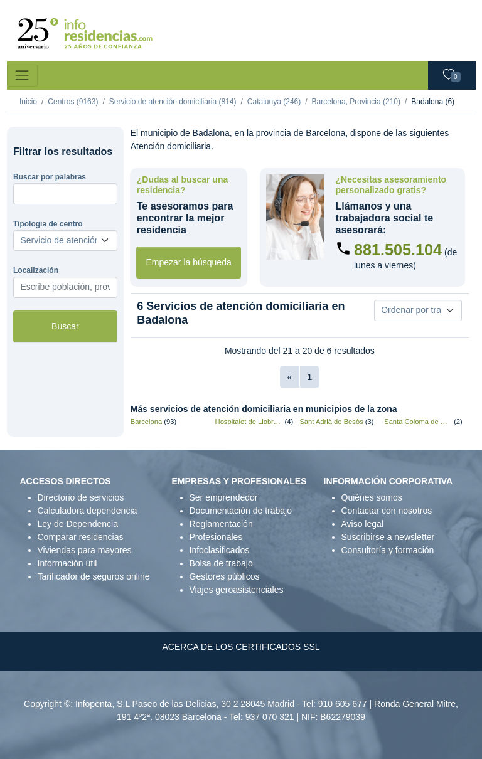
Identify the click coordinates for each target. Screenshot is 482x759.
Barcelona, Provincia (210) (356, 101)
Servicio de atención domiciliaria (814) (173, 101)
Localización (35, 270)
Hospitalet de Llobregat (249, 421)
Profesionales (216, 537)
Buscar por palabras (49, 176)
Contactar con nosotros (386, 511)
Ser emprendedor (224, 497)
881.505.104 (398, 249)
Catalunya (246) (274, 101)
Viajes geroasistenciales (237, 590)
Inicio (28, 101)
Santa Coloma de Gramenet (418, 421)
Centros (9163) (73, 101)
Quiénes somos (371, 497)
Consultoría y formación (387, 550)
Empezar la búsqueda (189, 262)
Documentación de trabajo (241, 511)
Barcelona (146, 421)
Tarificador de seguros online (94, 576)
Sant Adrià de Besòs (331, 421)
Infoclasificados (220, 550)
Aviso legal (362, 524)
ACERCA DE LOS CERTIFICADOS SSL (240, 647)
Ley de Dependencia (78, 524)
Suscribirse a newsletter (388, 537)
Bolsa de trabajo (221, 563)
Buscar (65, 326)
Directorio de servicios (81, 497)
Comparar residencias (81, 537)
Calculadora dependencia (87, 511)
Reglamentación (221, 524)
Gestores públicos (225, 576)
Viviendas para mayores (85, 550)
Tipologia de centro (47, 224)
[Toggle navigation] (22, 76)
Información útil (67, 563)
